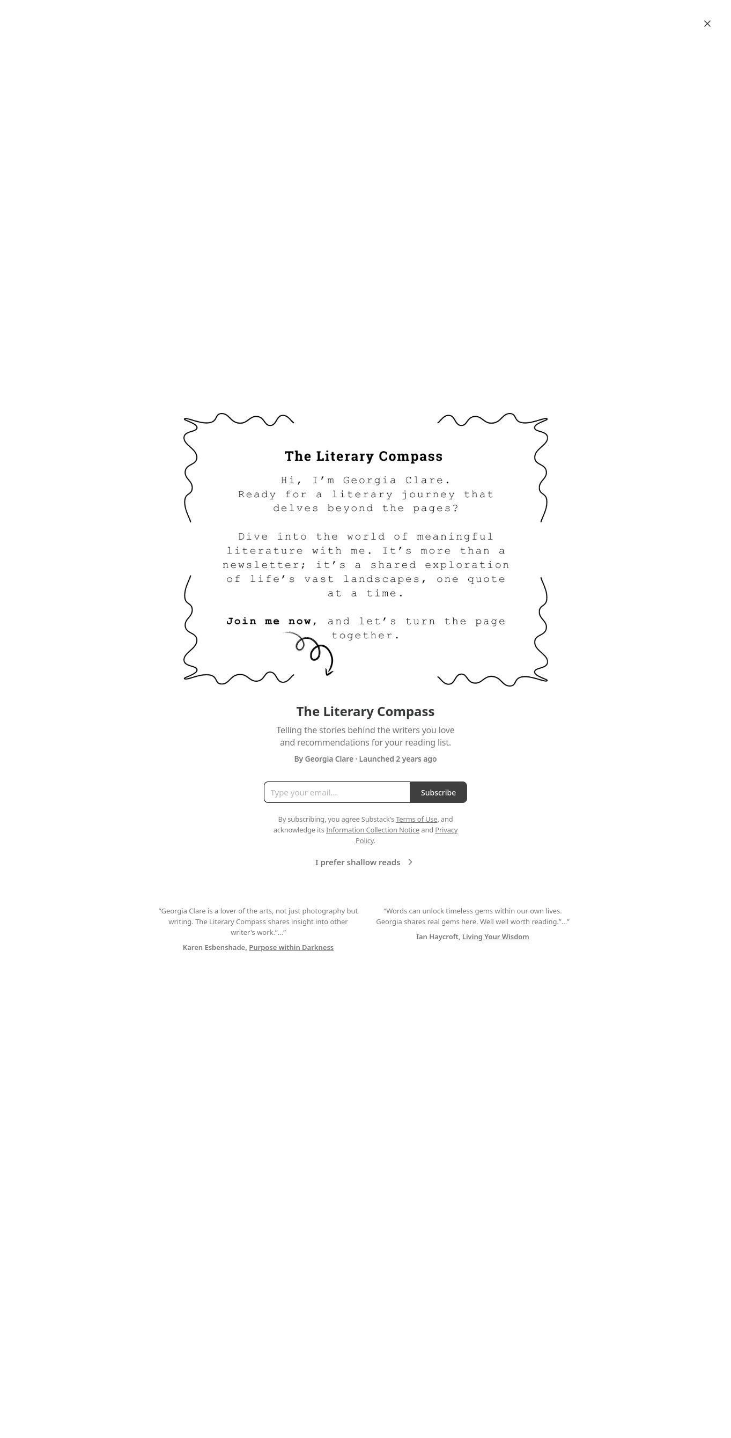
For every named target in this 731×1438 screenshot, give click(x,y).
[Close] (707, 23)
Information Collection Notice (372, 830)
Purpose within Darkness (291, 947)
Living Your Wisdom (495, 936)
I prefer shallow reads (365, 862)
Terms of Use (416, 819)
